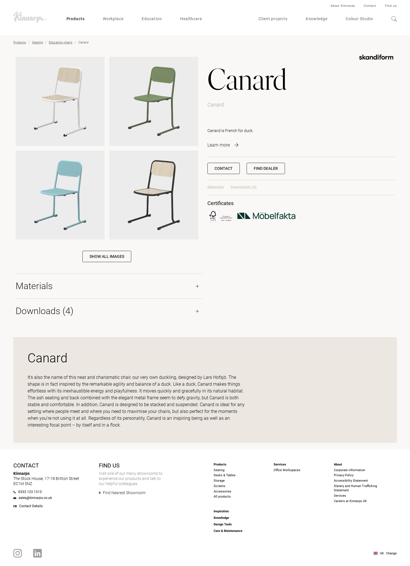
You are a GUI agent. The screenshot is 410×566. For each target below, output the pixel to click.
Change (391, 553)
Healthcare (191, 18)
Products (75, 18)
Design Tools (223, 524)
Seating (37, 42)
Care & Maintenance (228, 531)
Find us (391, 6)
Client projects (273, 18)
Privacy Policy (343, 475)
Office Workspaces (287, 470)
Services (340, 496)
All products (222, 496)
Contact (370, 6)
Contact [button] (224, 168)
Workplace (113, 18)
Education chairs (60, 42)
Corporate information (349, 470)
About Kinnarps (342, 6)
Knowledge (317, 18)
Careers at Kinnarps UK (350, 501)
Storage (219, 481)
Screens (219, 486)
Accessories (222, 491)
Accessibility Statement (351, 481)
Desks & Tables (225, 475)
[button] (266, 168)
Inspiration (221, 511)
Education (152, 18)
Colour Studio (359, 18)
